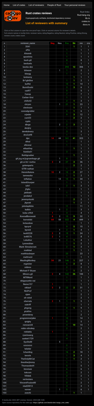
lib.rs (87, 18)
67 (4, 270)
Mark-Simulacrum (28, 247)
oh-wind (28, 297)
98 (4, 376)
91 (4, 352)
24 (4, 124)
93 (4, 359)
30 (4, 145)
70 (4, 281)
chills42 (28, 101)
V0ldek (27, 376)
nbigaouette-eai (27, 281)
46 (4, 199)
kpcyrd (28, 226)
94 (4, 362)
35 (4, 162)
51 (4, 216)
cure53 (28, 118)
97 (4, 372)
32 (4, 152)
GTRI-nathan (28, 169)
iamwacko (28, 175)
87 (4, 338)
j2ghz (27, 189)
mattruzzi (27, 257)
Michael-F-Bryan (28, 270)
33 (4, 155)
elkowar (28, 145)
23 (4, 121)
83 (4, 325)
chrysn (28, 104)
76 (4, 301)
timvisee (28, 369)
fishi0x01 (27, 152)
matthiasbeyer (28, 253)
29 (4, 141)
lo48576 (28, 236)
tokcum (27, 372)
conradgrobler (28, 111)
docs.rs (86, 24)
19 (4, 107)
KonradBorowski (28, 216)
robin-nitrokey (28, 328)
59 (4, 243)
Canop (28, 94)
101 (4, 386)
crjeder (27, 114)
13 (4, 87)
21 (4, 114)
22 (4, 118)
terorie (28, 355)
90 (4, 348)
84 (4, 328)
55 (4, 230)
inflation (28, 179)
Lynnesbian (27, 243)
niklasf (28, 287)
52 (4, 219)
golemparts (27, 165)
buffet (28, 84)
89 (4, 345)
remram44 (28, 325)
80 (4, 314)
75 (4, 297)
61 (4, 250)
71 (4, 284)
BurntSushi (28, 87)
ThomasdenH (27, 365)
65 (4, 264)
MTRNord (27, 277)
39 (4, 175)
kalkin (28, 209)
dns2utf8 (27, 135)
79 (4, 311)
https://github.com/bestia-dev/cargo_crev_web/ (51, 403)
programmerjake (28, 318)
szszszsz (27, 345)
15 (4, 94)
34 (4, 158)
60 (4, 247)
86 (4, 335)
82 (4, 321)
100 (4, 382)
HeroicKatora (27, 172)
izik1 (28, 185)
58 (4, 240)
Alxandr (28, 53)
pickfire (27, 311)
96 (4, 369)
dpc (28, 138)
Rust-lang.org (83, 15)
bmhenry (28, 77)
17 (4, 101)
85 (4, 332)
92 (4, 355)
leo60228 (27, 233)
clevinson (27, 107)
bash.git (28, 60)
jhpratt (28, 202)
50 (4, 213)
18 (4, 104)
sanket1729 (27, 338)
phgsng (27, 308)
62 (4, 253)
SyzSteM (28, 342)
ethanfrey (27, 148)
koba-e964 (28, 213)
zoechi (28, 393)
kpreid (28, 230)
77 (4, 304)
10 (4, 77)
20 (4, 111)
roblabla (28, 332)
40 (4, 179)
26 (4, 131)
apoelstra (27, 56)
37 (4, 169)
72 (4, 287)
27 (4, 135)
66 (4, 267)
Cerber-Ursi (27, 97)
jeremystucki (28, 199)
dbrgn (28, 124)
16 (4, 97)
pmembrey (28, 314)
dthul (27, 141)
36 (4, 165)
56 (4, 233)
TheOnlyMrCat (28, 359)
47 (4, 202)
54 (4, 226)
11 (4, 80)
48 (4, 206)
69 (4, 277)
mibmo (28, 267)
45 (4, 196)
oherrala (28, 301)
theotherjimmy (28, 362)
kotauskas (28, 223)
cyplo (27, 121)
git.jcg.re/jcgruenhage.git (28, 158)
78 (4, 308)
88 (4, 342)
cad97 (28, 90)
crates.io (86, 21)
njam (27, 294)
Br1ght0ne (28, 80)
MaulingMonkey (27, 260)
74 (4, 294)
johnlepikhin (28, 206)
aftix (28, 50)
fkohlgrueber (28, 155)
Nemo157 (28, 284)
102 (4, 389)
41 (4, 182)
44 (4, 192)
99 (4, 379)
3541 (27, 46)
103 (4, 393)
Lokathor (28, 240)
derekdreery (27, 131)
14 (4, 90)
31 (4, 148)
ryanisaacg (28, 335)
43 (4, 189)
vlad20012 (28, 386)
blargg (28, 73)
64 (4, 260)
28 (4, 138)
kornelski (27, 219)
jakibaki (28, 192)
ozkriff (28, 304)
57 (4, 236)
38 (4, 172)
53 (4, 223)
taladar (27, 348)
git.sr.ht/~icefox (27, 162)
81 (4, 318)
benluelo (28, 63)
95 (4, 365)
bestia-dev (28, 67)
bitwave (28, 70)
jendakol (28, 196)
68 (4, 274)
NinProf (27, 291)
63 (4, 257)
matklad (28, 250)
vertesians (28, 379)
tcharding (27, 352)
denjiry (28, 128)
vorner (28, 389)
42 (4, 185)
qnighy (28, 321)
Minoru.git (28, 274)
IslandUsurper (27, 182)
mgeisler (28, 264)
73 (4, 291)
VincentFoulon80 (28, 382)
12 (4, 84)
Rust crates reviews (39, 13)
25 (4, 128)
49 (4, 209)
